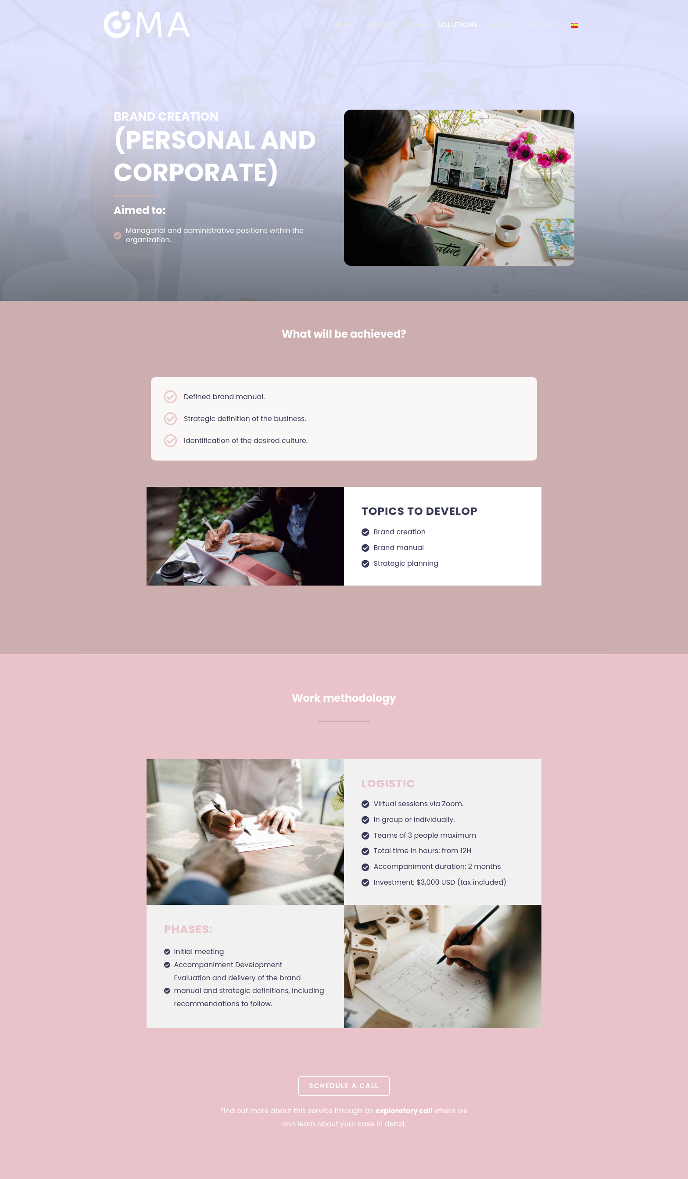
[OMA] (146, 24)
